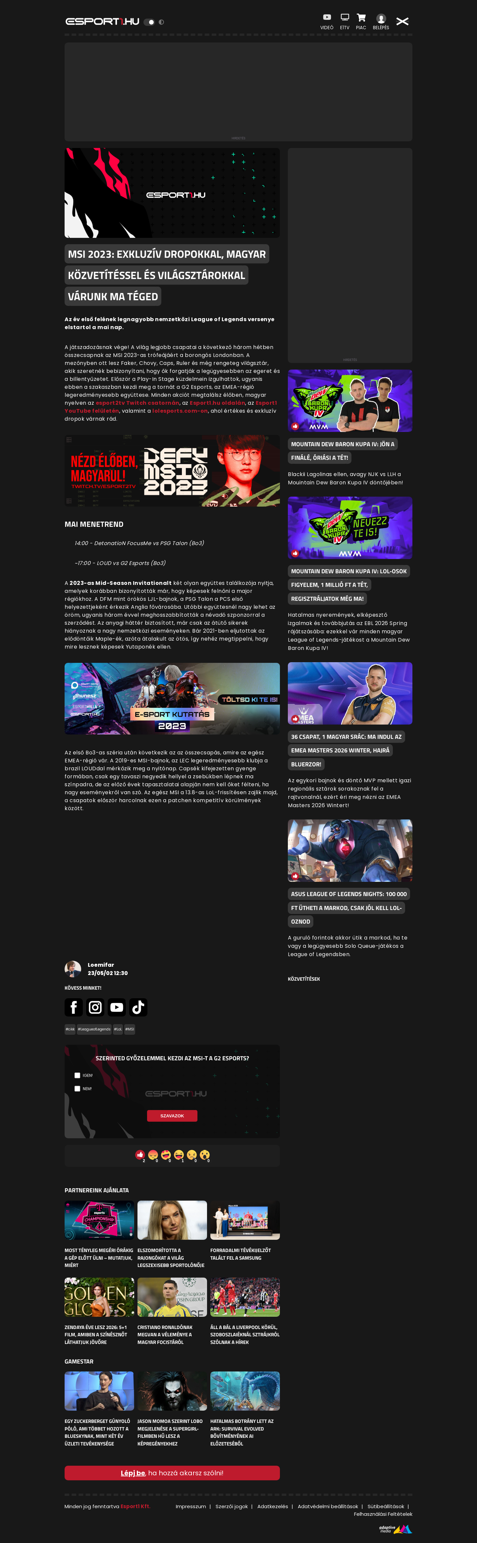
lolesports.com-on (180, 411)
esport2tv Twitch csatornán (138, 403)
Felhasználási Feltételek (383, 1513)
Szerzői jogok (232, 1506)
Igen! (88, 1075)
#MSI (129, 1029)
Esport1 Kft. (135, 1506)
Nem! (87, 1088)
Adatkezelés (272, 1506)
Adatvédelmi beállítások (328, 1506)
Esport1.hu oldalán (217, 403)
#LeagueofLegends (94, 1029)
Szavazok (172, 1115)
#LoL (118, 1029)
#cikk (70, 1029)
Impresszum (191, 1506)
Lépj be (133, 1473)
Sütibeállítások (386, 1506)
